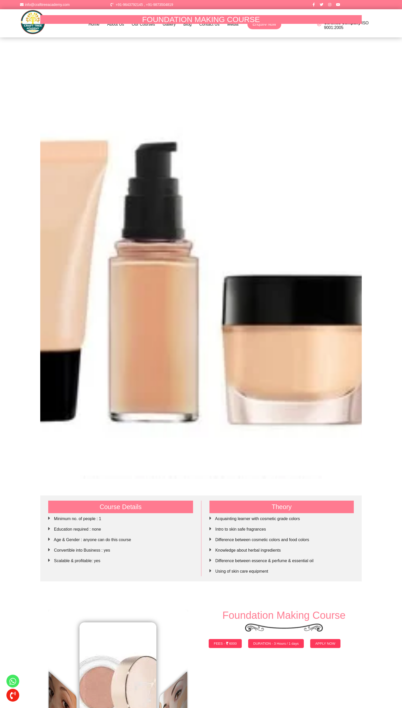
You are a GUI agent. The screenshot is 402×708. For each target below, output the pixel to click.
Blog (187, 24)
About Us (115, 24)
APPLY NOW (325, 643)
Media (232, 24)
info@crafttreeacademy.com (44, 5)
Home (93, 24)
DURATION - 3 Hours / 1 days (276, 643)
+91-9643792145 (129, 5)
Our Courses (143, 24)
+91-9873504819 (159, 5)
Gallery (169, 24)
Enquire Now (264, 24)
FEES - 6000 (225, 643)
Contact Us (209, 24)
